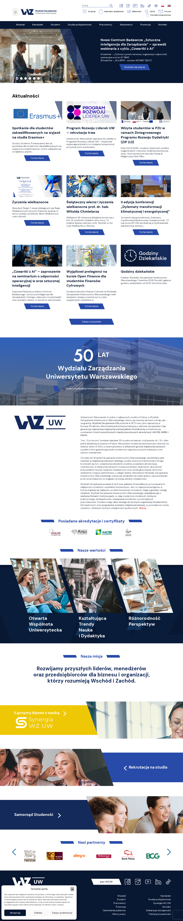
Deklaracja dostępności (158, 910)
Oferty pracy (119, 914)
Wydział (121, 895)
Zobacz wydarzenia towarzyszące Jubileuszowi (91, 388)
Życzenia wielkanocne (30, 202)
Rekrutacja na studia (145, 767)
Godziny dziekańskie (137, 271)
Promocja (121, 906)
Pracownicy (120, 903)
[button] (72, 888)
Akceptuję (15, 912)
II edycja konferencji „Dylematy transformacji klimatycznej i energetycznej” (145, 207)
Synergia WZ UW (162, 903)
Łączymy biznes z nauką (36, 712)
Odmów (38, 912)
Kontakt (167, 906)
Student (121, 899)
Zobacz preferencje (62, 912)
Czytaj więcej (37, 158)
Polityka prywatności (160, 914)
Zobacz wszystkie (91, 321)
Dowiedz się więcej (134, 67)
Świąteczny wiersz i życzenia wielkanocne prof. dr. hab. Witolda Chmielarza (89, 207)
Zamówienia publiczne (114, 910)
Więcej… (143, 508)
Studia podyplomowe (159, 899)
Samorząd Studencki (38, 814)
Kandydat (166, 895)
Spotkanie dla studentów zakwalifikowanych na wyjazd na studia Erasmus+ (36, 133)
